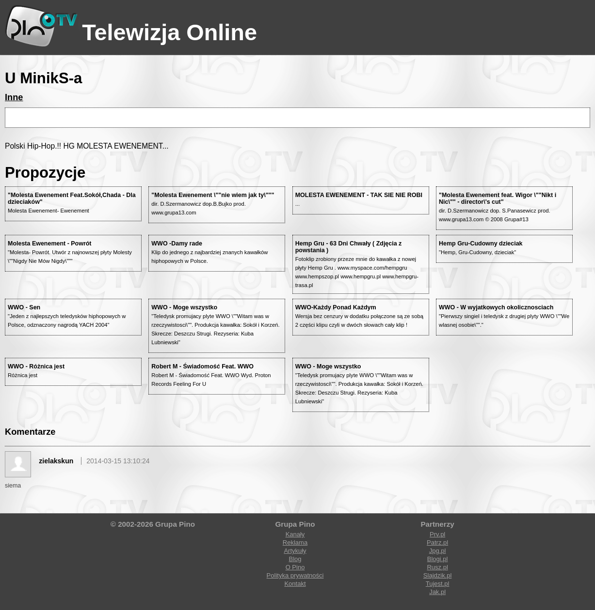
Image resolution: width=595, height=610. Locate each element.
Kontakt (295, 583)
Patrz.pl (437, 542)
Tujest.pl (438, 583)
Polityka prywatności (295, 575)
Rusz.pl (437, 567)
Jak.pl (437, 591)
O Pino (295, 567)
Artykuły (295, 550)
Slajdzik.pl (437, 575)
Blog (295, 559)
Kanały (295, 534)
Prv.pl (437, 534)
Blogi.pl (437, 559)
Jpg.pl (437, 550)
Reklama (295, 542)
